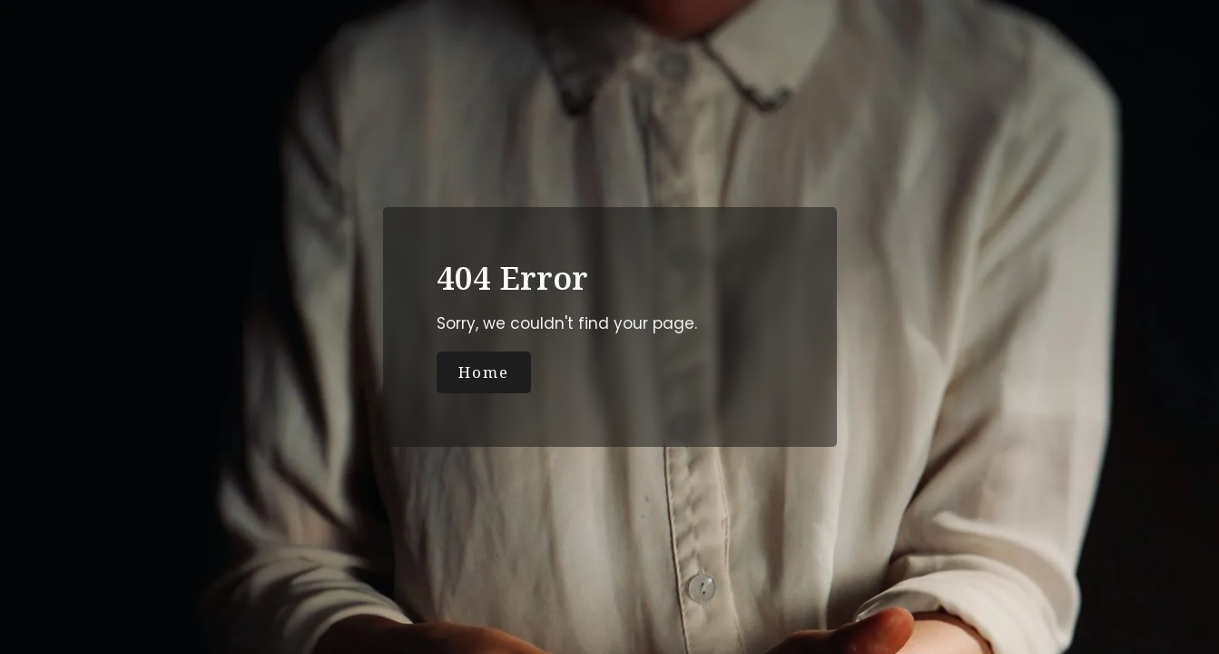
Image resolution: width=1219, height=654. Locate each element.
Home (483, 372)
